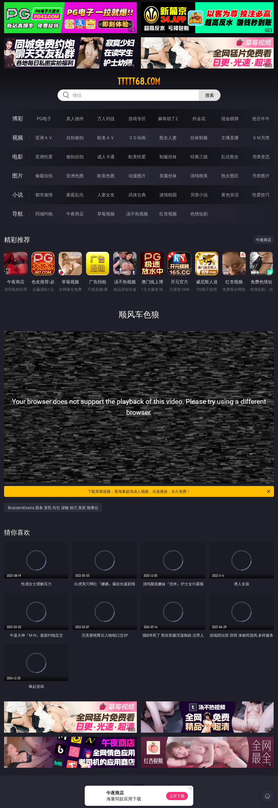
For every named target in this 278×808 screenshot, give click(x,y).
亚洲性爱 (44, 157)
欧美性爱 (137, 157)
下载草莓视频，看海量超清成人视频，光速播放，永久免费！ (179, 491)
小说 (17, 194)
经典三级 (199, 157)
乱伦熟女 (230, 157)
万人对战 (106, 119)
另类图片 (261, 176)
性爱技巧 (261, 195)
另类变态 (261, 157)
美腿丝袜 (168, 176)
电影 (17, 156)
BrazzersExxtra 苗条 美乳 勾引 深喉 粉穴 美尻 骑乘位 (53, 507)
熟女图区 (230, 176)
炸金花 (199, 119)
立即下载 (177, 795)
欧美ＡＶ (106, 138)
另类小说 (199, 195)
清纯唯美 (199, 176)
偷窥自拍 (44, 176)
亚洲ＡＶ (44, 138)
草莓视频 (106, 214)
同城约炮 (44, 214)
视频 (17, 137)
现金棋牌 (230, 119)
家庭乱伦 (75, 195)
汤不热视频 (137, 214)
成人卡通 (106, 157)
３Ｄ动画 (137, 138)
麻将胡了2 (168, 119)
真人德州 (75, 119)
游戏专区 (137, 119)
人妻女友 (106, 195)
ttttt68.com (139, 81)
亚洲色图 (75, 176)
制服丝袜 (168, 157)
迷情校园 (168, 195)
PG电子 (44, 119)
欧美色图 (106, 176)
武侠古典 (137, 195)
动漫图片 (137, 176)
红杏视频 (168, 214)
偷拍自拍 (75, 157)
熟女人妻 (168, 138)
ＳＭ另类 (261, 138)
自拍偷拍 (75, 138)
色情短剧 (199, 214)
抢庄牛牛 (261, 119)
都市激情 (44, 195)
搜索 (209, 95)
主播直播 (230, 138)
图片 (17, 175)
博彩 (17, 118)
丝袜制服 (199, 138)
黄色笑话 (230, 195)
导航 (17, 213)
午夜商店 (75, 214)
